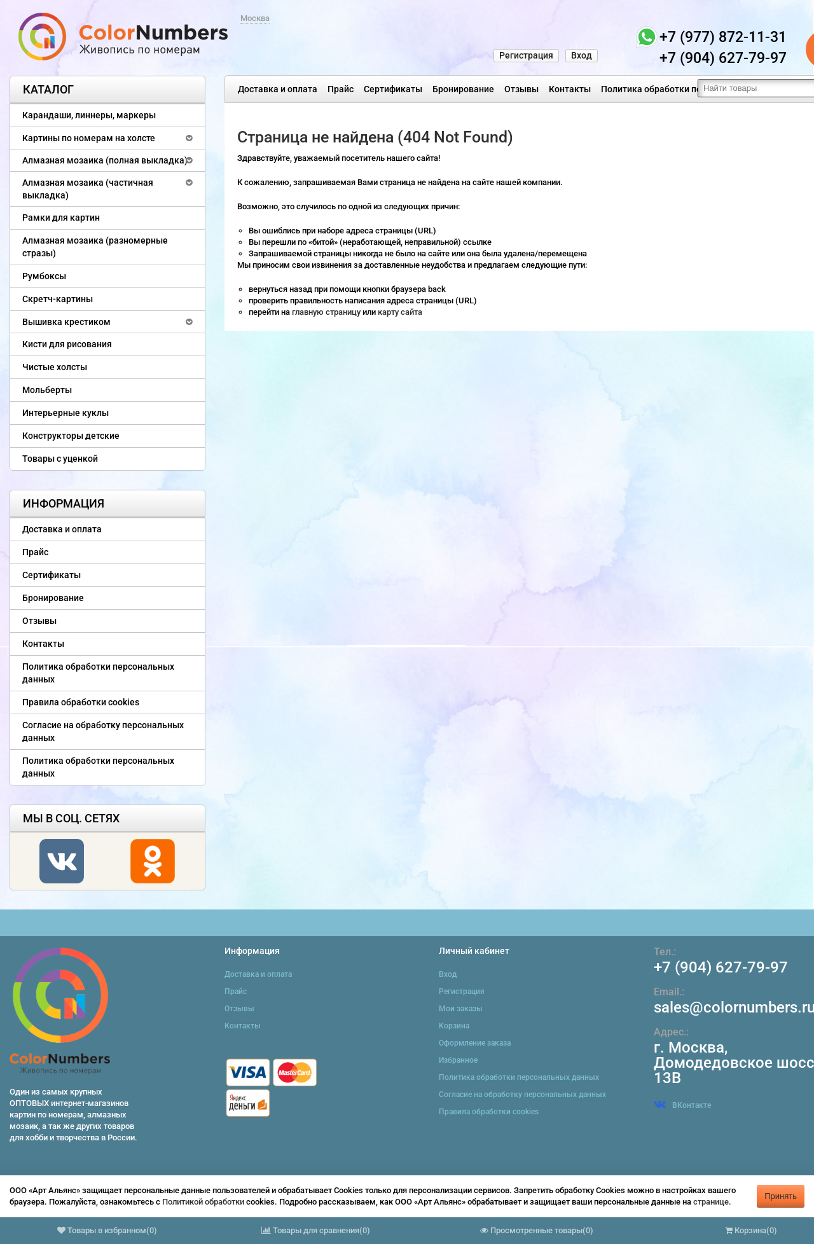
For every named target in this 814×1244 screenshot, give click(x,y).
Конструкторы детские (71, 436)
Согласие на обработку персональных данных (103, 731)
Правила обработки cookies (80, 702)
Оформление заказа (475, 1043)
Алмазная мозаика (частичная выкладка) (87, 188)
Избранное (458, 1060)
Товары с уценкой (60, 458)
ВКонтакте (682, 1105)
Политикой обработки (203, 1201)
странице (711, 1201)
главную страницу (327, 312)
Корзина (454, 1025)
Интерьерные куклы (65, 413)
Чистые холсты (54, 367)
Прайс (341, 89)
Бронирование (463, 89)
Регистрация (526, 55)
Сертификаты (393, 89)
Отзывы (521, 89)
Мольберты (47, 390)
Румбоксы (44, 276)
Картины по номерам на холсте (88, 138)
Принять (780, 1196)
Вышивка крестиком (66, 322)
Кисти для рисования (67, 344)
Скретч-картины (57, 299)
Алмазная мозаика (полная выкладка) (105, 160)
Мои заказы (461, 1008)
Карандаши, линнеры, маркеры (89, 115)
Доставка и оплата (277, 89)
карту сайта (400, 312)
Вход (581, 55)
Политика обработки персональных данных (694, 89)
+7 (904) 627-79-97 (721, 967)
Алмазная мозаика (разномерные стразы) (95, 246)
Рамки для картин (61, 217)
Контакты (570, 89)
